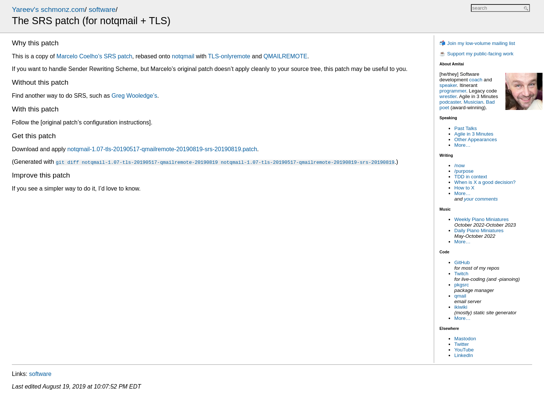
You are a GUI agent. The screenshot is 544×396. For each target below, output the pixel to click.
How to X (464, 188)
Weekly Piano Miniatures (481, 219)
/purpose (463, 171)
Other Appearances (475, 139)
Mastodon (465, 338)
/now (459, 165)
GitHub (461, 262)
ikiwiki (460, 307)
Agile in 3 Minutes (473, 134)
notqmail (183, 56)
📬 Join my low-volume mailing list (477, 43)
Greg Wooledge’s (134, 95)
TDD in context (470, 176)
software (102, 9)
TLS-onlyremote (229, 56)
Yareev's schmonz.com (48, 9)
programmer (452, 91)
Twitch (461, 273)
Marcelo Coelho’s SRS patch (94, 56)
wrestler (447, 96)
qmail (460, 296)
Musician (474, 102)
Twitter (461, 344)
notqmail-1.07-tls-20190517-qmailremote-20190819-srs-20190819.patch (162, 149)
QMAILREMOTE (285, 56)
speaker (448, 85)
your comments (481, 199)
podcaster (450, 102)
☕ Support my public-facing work (476, 53)
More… (462, 145)
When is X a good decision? (484, 182)
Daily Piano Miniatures (479, 230)
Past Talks (465, 128)
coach (475, 79)
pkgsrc (461, 285)
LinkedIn (463, 355)
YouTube (463, 350)
